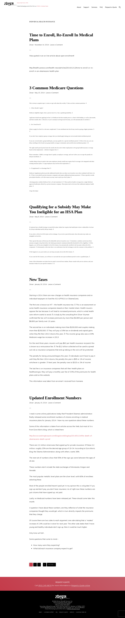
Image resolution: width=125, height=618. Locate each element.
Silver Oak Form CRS (22, 3)
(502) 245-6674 (44, 585)
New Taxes (38, 279)
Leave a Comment (56, 45)
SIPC (83, 606)
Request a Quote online (80, 585)
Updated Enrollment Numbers (55, 397)
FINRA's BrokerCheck (42, 6)
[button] (119, 7)
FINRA (79, 606)
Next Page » (51, 564)
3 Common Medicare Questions (56, 87)
